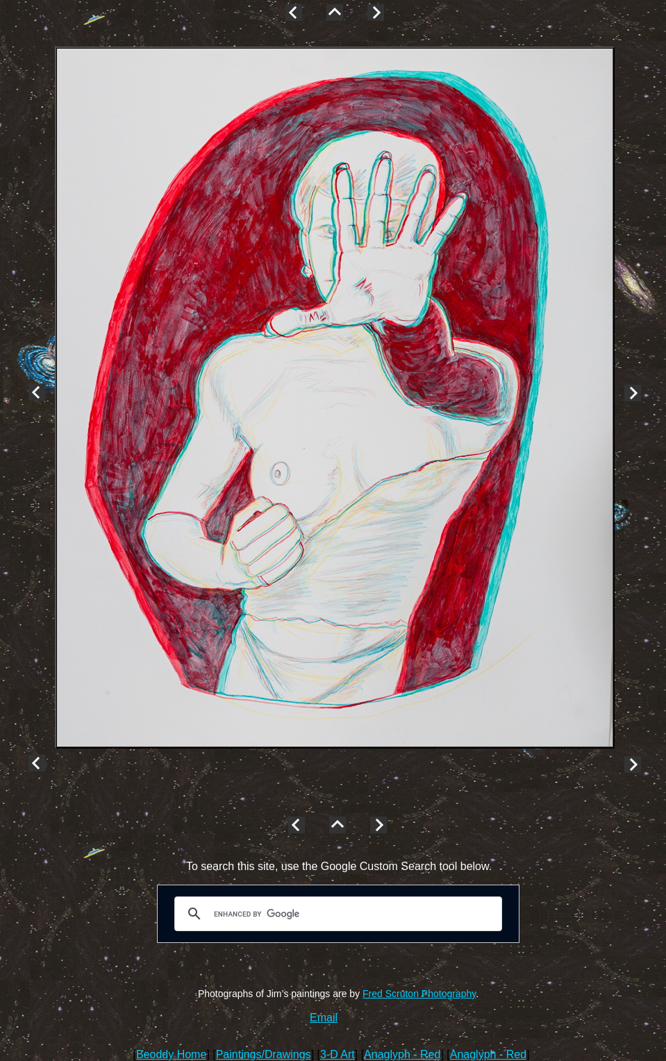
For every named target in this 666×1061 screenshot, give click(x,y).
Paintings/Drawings (263, 1054)
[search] (336, 913)
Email (324, 1018)
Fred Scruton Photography (419, 993)
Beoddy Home (171, 1054)
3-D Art (337, 1054)
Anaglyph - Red (402, 1054)
